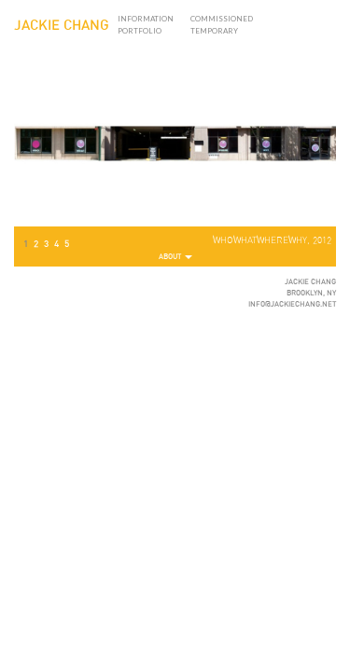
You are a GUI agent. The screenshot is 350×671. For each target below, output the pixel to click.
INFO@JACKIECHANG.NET (292, 304)
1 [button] (25, 244)
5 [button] (66, 244)
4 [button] (56, 244)
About (175, 257)
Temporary (214, 30)
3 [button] (46, 244)
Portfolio (139, 30)
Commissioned (221, 18)
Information (146, 18)
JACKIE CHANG (61, 26)
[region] (175, 147)
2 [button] (36, 244)
